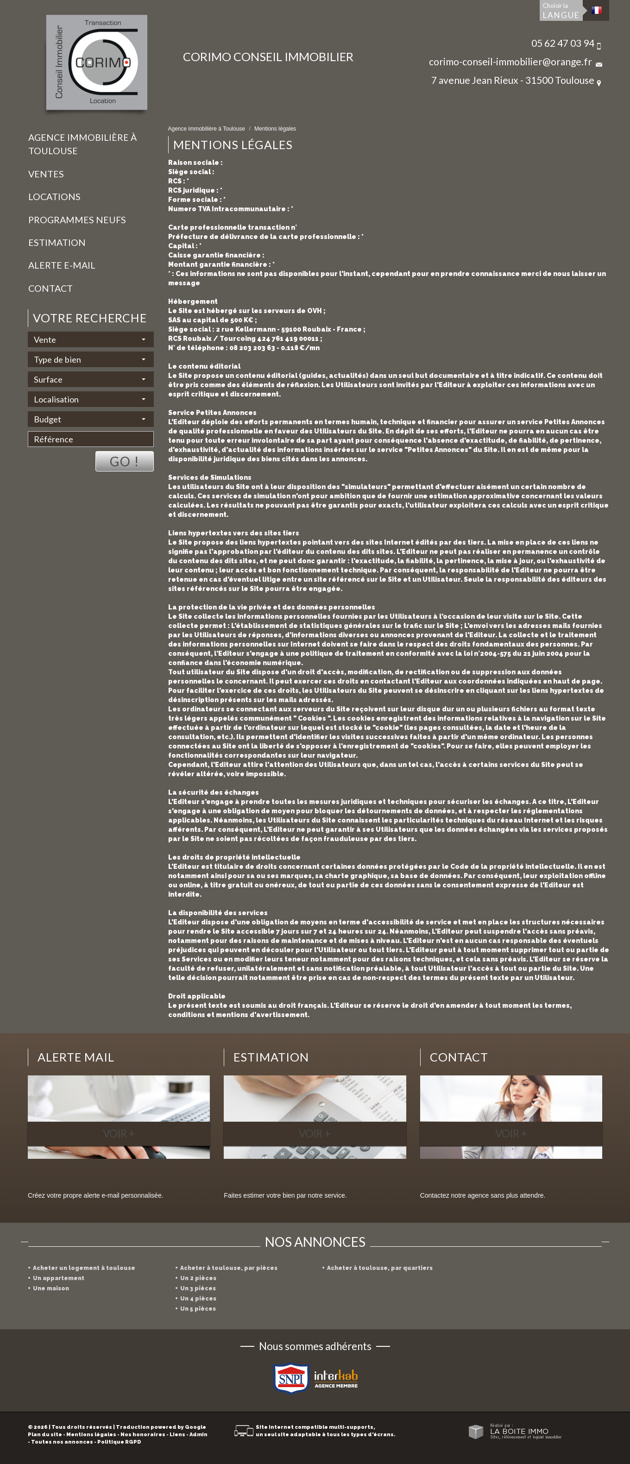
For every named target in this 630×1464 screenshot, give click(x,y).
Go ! (124, 461)
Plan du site (45, 1435)
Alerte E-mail (61, 265)
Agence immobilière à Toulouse (82, 144)
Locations (54, 196)
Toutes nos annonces (62, 1442)
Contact (50, 288)
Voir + (119, 1133)
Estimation (57, 242)
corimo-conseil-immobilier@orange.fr (510, 61)
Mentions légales (91, 1435)
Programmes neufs (77, 219)
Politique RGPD (119, 1442)
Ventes (46, 174)
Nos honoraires (142, 1435)
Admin (198, 1435)
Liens (177, 1435)
